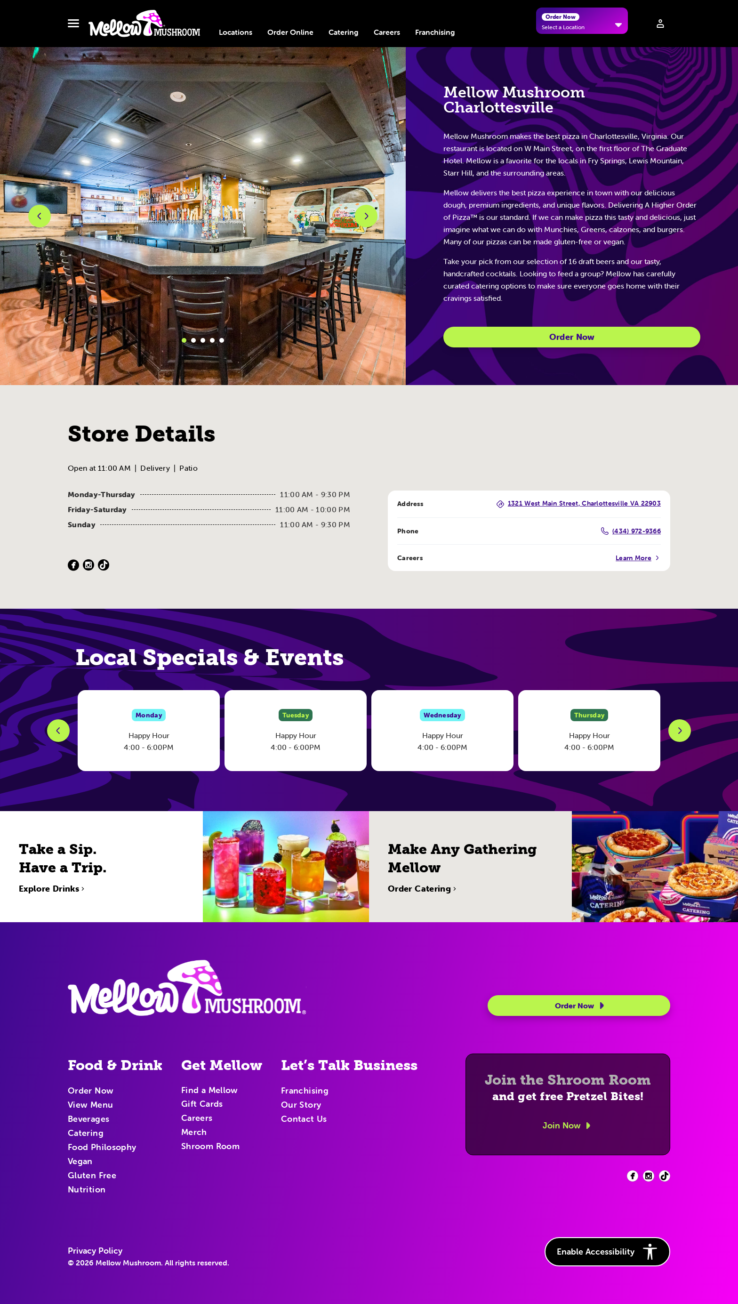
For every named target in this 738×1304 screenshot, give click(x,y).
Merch (194, 1132)
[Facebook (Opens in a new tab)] (73, 565)
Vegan (80, 1162)
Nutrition (86, 1190)
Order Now (572, 336)
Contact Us (304, 1119)
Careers (387, 32)
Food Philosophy (102, 1147)
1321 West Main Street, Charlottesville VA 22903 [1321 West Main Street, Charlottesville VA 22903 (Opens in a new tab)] (579, 504)
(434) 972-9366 (631, 531)
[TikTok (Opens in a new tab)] (103, 565)
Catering (344, 32)
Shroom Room (210, 1146)
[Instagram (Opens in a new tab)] (88, 565)
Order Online (290, 32)
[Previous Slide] (58, 730)
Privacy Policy (95, 1251)
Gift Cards (202, 1104)
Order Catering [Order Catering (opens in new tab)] (423, 919)
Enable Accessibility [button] (607, 1252)
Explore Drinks (53, 919)
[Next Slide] (679, 730)
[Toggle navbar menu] (73, 23)
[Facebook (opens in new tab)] (632, 1176)
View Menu (90, 1105)
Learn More (638, 558)
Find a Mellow (209, 1091)
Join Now (568, 1125)
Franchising (435, 32)
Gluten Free (92, 1176)
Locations (235, 32)
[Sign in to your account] (660, 23)
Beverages (88, 1119)
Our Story (301, 1105)
